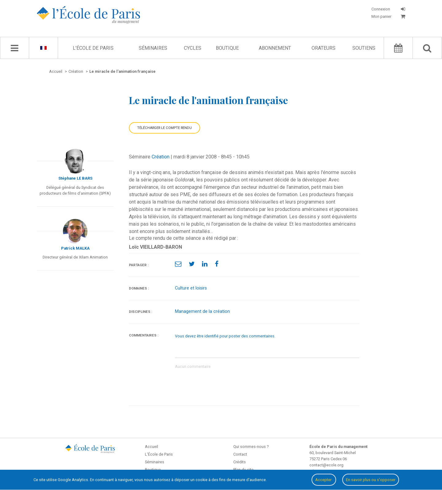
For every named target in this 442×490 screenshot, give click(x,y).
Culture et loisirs (191, 288)
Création (160, 157)
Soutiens (363, 48)
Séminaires (153, 48)
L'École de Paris (93, 48)
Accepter (323, 479)
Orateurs (323, 48)
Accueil (151, 446)
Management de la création (202, 311)
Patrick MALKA (75, 248)
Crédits (239, 462)
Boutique (227, 48)
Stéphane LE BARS (75, 178)
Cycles (192, 48)
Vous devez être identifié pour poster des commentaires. (225, 336)
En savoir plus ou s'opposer (370, 479)
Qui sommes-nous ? (251, 446)
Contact (240, 454)
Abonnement (275, 48)
